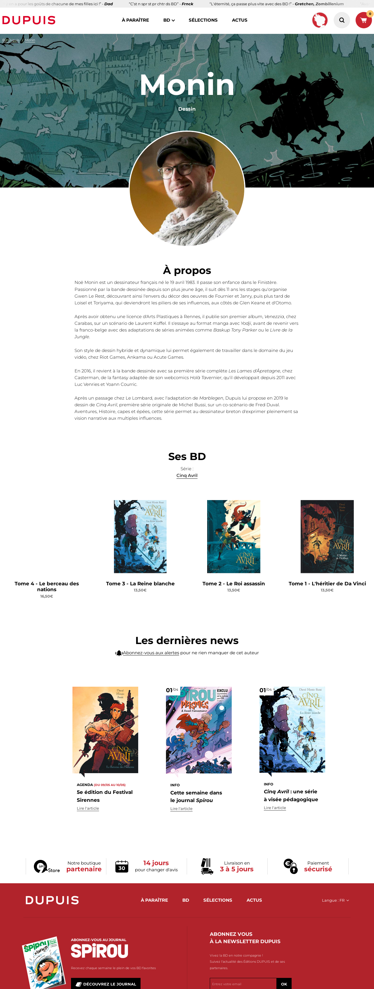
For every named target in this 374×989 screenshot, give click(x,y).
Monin (30, 40)
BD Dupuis (10, 40)
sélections (203, 20)
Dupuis (30, 20)
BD (166, 20)
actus (239, 20)
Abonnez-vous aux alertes (151, 663)
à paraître (135, 20)
